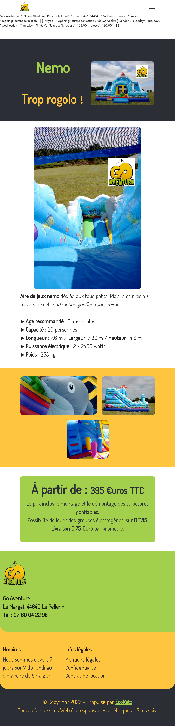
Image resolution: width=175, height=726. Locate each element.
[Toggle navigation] (152, 7)
